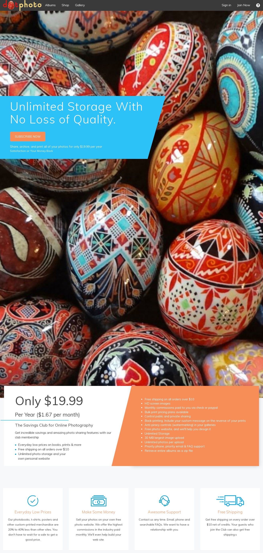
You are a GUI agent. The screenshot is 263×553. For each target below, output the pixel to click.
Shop (65, 5)
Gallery (80, 5)
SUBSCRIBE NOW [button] (28, 136)
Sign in (226, 5)
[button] (258, 5)
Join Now (243, 5)
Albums (50, 5)
